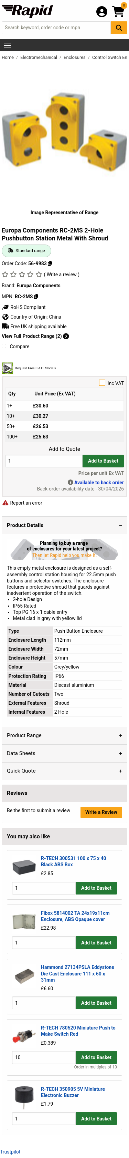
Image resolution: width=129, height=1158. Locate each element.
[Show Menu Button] (7, 45)
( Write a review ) (61, 274)
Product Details (25, 525)
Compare (15, 346)
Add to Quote (64, 449)
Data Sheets (21, 753)
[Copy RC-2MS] (36, 296)
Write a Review (101, 812)
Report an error (22, 502)
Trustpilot (10, 1152)
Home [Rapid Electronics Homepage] (8, 57)
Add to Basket (103, 461)
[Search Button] (119, 27)
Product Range (24, 735)
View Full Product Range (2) (35, 336)
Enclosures (75, 57)
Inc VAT (64, 383)
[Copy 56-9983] (50, 263)
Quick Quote (21, 771)
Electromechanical (39, 57)
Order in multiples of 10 (95, 1067)
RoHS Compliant (24, 307)
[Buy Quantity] (44, 461)
